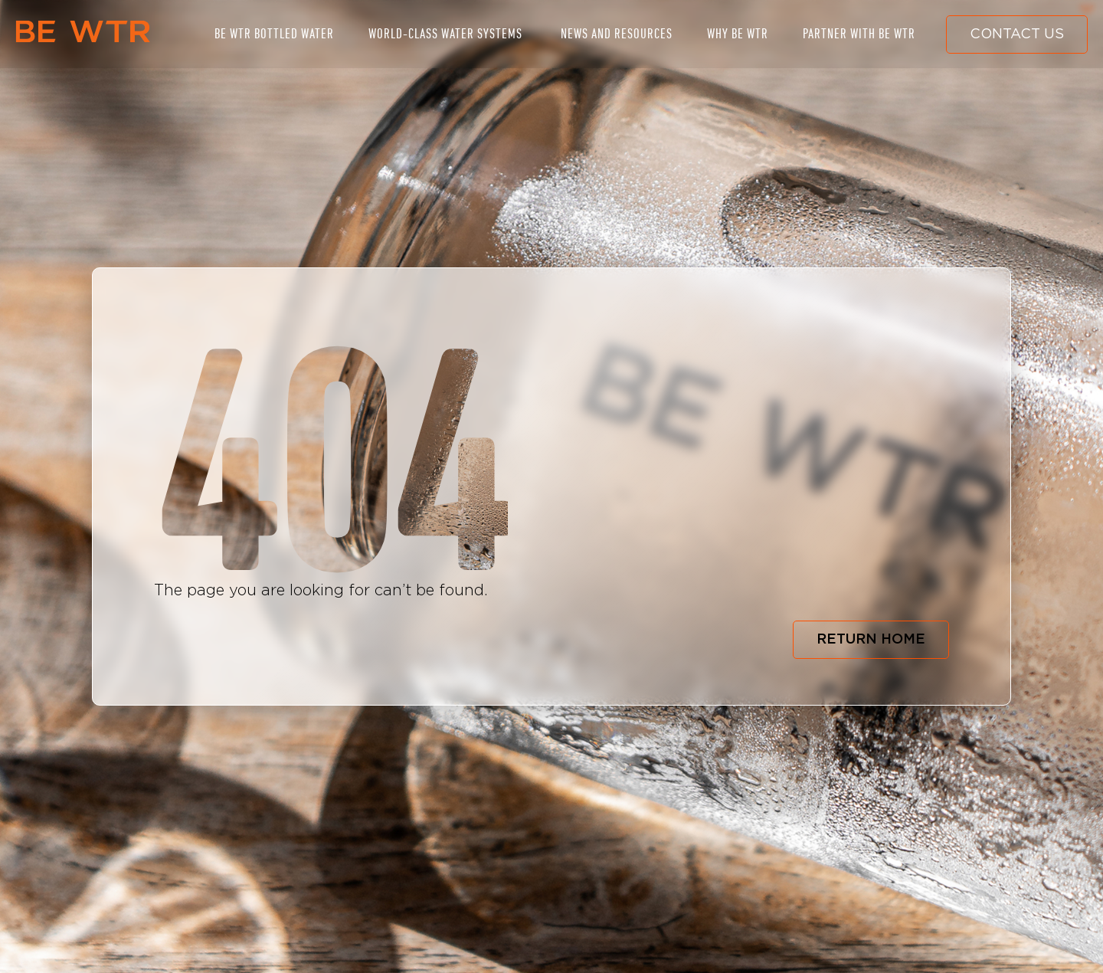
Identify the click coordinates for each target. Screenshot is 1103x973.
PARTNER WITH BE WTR (859, 33)
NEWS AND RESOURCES (617, 33)
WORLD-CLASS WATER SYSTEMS (445, 33)
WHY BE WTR (737, 33)
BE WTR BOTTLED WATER (274, 33)
